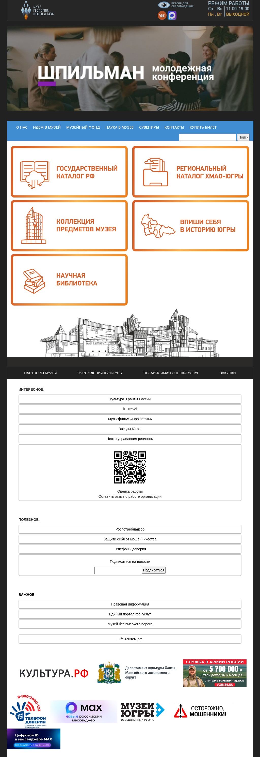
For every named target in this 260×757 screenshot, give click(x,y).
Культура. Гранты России (130, 399)
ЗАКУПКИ (228, 373)
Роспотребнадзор (130, 529)
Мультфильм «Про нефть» (130, 419)
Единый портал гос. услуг (130, 614)
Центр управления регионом (130, 439)
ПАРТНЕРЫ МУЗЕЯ (40, 373)
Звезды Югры (130, 429)
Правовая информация (130, 604)
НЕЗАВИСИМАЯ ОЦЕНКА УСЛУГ (171, 373)
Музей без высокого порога (130, 624)
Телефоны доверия (130, 549)
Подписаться (154, 570)
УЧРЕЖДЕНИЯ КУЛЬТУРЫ (100, 373)
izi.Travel (130, 409)
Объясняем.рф (130, 639)
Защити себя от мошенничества (130, 539)
